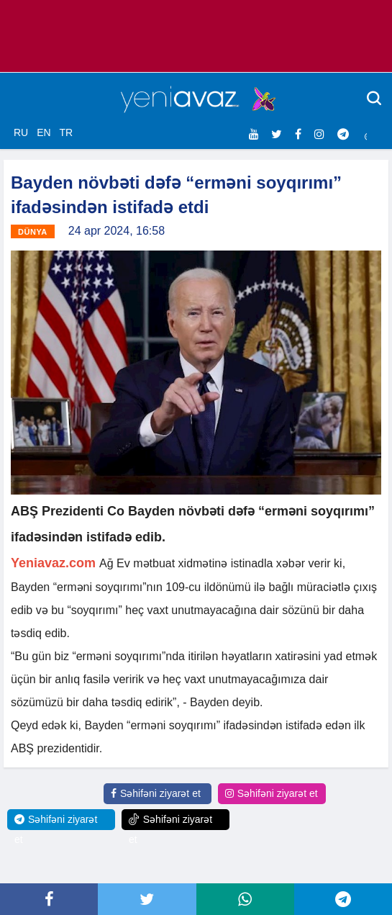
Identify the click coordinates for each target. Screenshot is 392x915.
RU (21, 132)
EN (43, 132)
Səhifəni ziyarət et (156, 793)
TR (66, 132)
